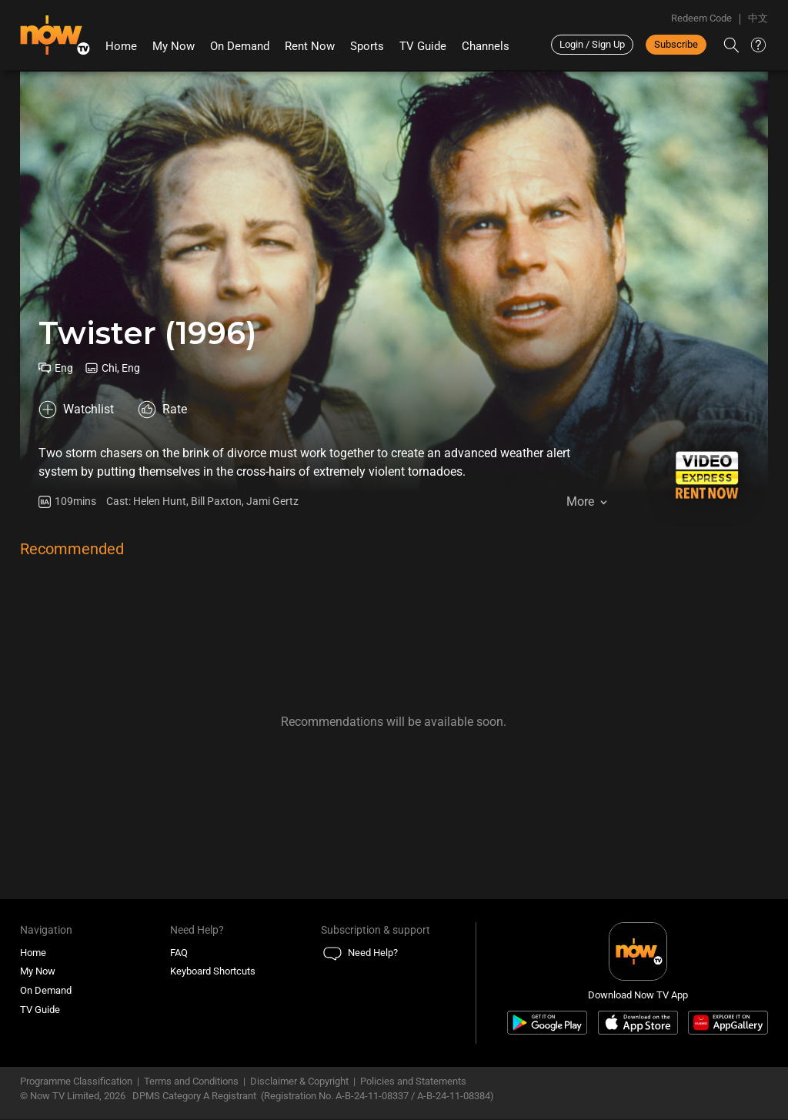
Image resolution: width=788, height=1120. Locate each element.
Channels (485, 46)
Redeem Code (701, 18)
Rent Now (310, 46)
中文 (758, 18)
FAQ (179, 953)
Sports (367, 46)
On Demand (239, 46)
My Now (173, 46)
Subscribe (676, 44)
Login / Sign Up (592, 44)
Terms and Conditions (191, 1082)
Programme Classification (76, 1082)
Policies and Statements (413, 1082)
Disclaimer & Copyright (299, 1082)
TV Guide (422, 46)
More (580, 501)
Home (121, 46)
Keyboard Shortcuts (212, 972)
